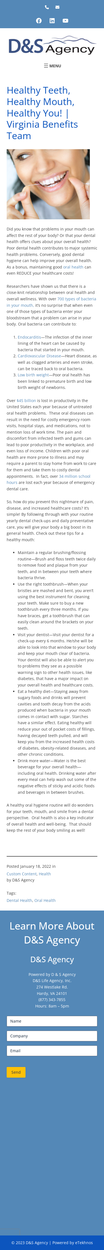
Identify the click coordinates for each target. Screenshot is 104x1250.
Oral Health (45, 900)
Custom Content (22, 873)
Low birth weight (33, 374)
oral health (73, 267)
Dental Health (19, 900)
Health (45, 873)
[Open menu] (52, 65)
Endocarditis (29, 337)
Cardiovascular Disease (39, 355)
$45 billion (26, 400)
